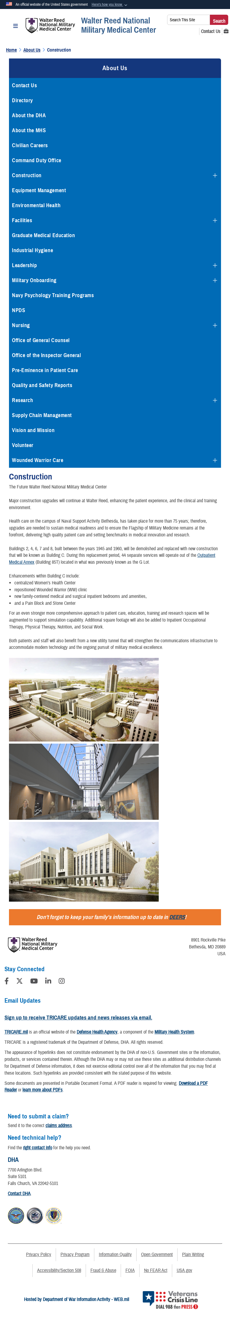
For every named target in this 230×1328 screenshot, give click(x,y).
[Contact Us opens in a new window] (210, 31)
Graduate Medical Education (43, 235)
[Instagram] (62, 982)
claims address (59, 1126)
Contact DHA (19, 1194)
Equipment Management (39, 190)
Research (22, 400)
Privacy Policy (38, 1255)
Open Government (157, 1255)
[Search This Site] (188, 20)
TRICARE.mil (16, 1032)
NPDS (18, 310)
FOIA (130, 1270)
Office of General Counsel (41, 340)
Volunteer (23, 445)
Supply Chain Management (42, 415)
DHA (13, 1160)
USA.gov (184, 1270)
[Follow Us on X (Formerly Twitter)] (19, 982)
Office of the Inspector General (46, 355)
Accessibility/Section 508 (59, 1270)
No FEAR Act (155, 1270)
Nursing (21, 325)
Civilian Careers (30, 145)
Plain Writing (193, 1255)
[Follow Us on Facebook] (6, 982)
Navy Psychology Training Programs (53, 295)
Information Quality (115, 1255)
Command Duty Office (36, 160)
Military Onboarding (34, 280)
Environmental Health (36, 205)
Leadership (24, 265)
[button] (110, 5)
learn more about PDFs (42, 1090)
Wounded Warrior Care (37, 460)
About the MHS (29, 130)
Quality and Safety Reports (42, 385)
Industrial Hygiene (32, 250)
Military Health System (174, 1032)
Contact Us (24, 85)
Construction (27, 175)
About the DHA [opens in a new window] (29, 115)
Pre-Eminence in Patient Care (45, 370)
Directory (22, 100)
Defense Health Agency (97, 1032)
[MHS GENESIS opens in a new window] (226, 31)
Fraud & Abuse (103, 1270)
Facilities (22, 220)
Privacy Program (75, 1255)
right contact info (37, 1148)
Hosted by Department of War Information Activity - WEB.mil (76, 1300)
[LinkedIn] (48, 982)
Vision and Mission (33, 430)
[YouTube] (34, 982)
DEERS (177, 917)
